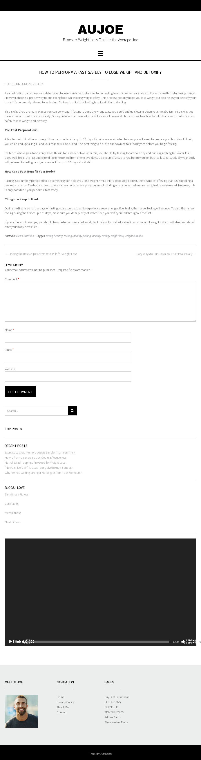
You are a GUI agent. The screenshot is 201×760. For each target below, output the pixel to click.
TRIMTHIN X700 (114, 712)
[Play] (21, 641)
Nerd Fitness (12, 522)
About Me (63, 707)
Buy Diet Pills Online (117, 697)
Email (9, 350)
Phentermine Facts (116, 722)
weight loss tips (134, 236)
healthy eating (100, 236)
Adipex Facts (113, 717)
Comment (12, 279)
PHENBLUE (111, 707)
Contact (62, 712)
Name (9, 330)
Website (10, 369)
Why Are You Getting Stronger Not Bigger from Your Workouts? (43, 473)
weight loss (116, 236)
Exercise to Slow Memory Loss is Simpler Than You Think (40, 452)
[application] (100, 592)
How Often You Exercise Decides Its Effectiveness (35, 457)
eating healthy (54, 236)
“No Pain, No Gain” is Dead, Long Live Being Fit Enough (39, 468)
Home (60, 697)
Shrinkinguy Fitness (16, 494)
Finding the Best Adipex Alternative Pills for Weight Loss (41, 254)
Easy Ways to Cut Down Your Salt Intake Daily (166, 254)
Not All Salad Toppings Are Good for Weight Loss (35, 463)
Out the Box (106, 753)
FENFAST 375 (113, 702)
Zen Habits (11, 504)
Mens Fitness (13, 513)
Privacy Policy (65, 702)
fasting (68, 236)
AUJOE (100, 29)
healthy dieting (82, 236)
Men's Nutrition (25, 236)
